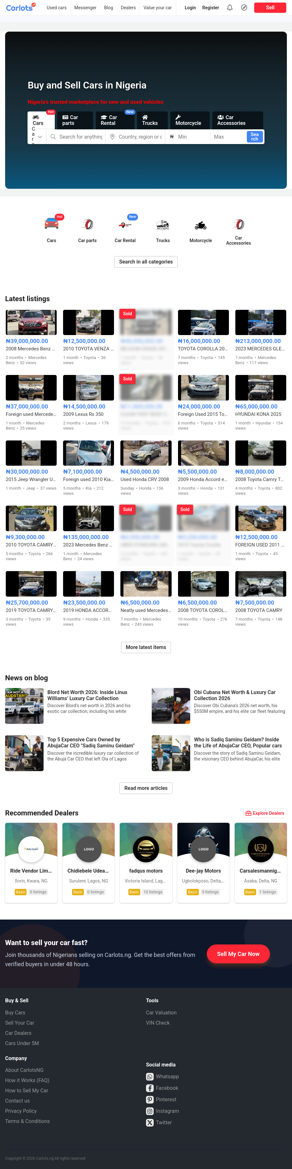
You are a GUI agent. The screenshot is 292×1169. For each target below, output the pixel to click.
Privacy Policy (21, 1111)
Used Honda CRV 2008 (144, 479)
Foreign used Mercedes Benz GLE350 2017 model (31, 414)
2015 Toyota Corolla (199, 545)
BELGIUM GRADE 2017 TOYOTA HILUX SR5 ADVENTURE (145, 349)
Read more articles (145, 788)
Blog (108, 7)
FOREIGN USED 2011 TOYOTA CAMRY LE (260, 545)
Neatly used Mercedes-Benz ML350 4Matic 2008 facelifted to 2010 (145, 610)
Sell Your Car (19, 1023)
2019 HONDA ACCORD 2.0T (88, 610)
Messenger (85, 7)
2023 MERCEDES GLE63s (260, 349)
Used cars (57, 7)
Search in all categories (146, 262)
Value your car (157, 7)
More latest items (146, 647)
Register (210, 7)
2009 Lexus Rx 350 (83, 414)
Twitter (159, 1123)
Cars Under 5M (22, 1043)
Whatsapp (162, 1077)
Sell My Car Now (238, 954)
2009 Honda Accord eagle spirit (203, 479)
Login (190, 7)
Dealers (128, 7)
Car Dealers (18, 1033)
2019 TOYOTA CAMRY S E (31, 610)
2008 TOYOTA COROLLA (203, 610)
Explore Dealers (265, 813)
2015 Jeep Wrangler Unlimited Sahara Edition (31, 479)
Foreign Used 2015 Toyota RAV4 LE (203, 414)
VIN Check (158, 1023)
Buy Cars (15, 1013)
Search (255, 137)
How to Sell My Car (26, 1091)
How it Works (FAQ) (27, 1080)
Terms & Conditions (27, 1121)
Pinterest (161, 1100)
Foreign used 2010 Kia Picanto (88, 479)
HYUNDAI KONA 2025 (258, 414)
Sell (270, 7)
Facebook (162, 1088)
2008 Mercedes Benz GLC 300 (31, 349)
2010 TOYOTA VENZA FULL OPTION (88, 349)
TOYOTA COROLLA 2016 (203, 349)
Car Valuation (161, 1013)
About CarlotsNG (24, 1070)
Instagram (162, 1111)
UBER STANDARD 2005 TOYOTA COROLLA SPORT (145, 545)
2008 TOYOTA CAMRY (258, 610)
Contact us (17, 1101)
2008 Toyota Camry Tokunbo (260, 479)
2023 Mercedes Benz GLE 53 (88, 545)
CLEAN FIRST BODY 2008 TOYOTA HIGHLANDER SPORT (145, 414)
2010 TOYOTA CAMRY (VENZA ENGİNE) (31, 545)
